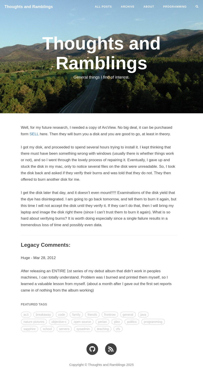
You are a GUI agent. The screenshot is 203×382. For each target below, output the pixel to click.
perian (102, 322)
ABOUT (148, 6)
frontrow (110, 314)
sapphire (30, 329)
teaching (103, 329)
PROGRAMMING (175, 6)
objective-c (59, 322)
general (128, 314)
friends (92, 314)
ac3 (26, 314)
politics (132, 322)
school (47, 329)
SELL (34, 134)
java (143, 314)
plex (117, 322)
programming (153, 322)
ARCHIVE (127, 6)
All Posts (103, 6)
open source (82, 322)
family (76, 314)
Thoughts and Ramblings (28, 6)
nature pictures (34, 322)
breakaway (43, 314)
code (61, 314)
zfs (118, 329)
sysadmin (83, 329)
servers (64, 329)
